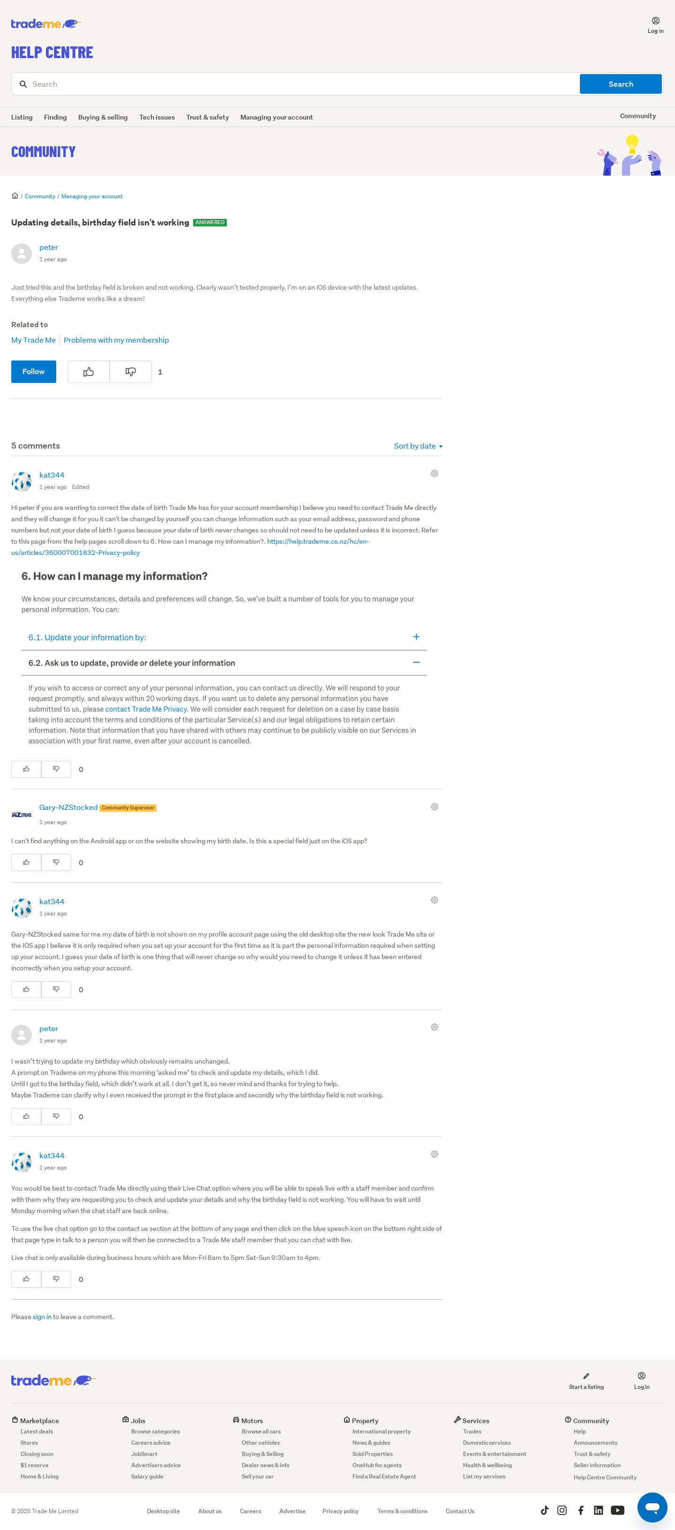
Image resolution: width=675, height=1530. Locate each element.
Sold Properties (372, 1454)
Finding (55, 116)
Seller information (597, 1465)
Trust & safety (207, 116)
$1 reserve (35, 1465)
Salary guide (147, 1476)
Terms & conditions (402, 1511)
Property (361, 1420)
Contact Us (460, 1511)
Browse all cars (261, 1431)
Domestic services (487, 1443)
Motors (247, 1420)
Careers (250, 1511)
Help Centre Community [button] (605, 1477)
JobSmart (144, 1454)
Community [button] (638, 115)
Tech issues (157, 116)
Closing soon (37, 1454)
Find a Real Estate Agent (384, 1476)
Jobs (133, 1420)
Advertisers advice (156, 1465)
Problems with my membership (116, 340)
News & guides (371, 1443)
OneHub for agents (377, 1465)
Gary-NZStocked (69, 807)
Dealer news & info (266, 1465)
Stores (29, 1443)
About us (210, 1511)
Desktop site (163, 1511)
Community (43, 151)
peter (48, 247)
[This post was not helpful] (131, 371)
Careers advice (151, 1443)
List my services (484, 1476)
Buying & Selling (263, 1454)
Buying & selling (103, 116)
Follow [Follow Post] (33, 371)
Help (580, 1431)
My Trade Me (33, 340)
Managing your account (276, 116)
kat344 (52, 475)
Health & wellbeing (487, 1465)
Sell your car (258, 1476)
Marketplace (35, 1420)
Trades (472, 1431)
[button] (650, 24)
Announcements (595, 1443)
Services (471, 1420)
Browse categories (155, 1431)
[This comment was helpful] (26, 769)
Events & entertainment (494, 1454)
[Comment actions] (436, 473)
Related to (29, 325)
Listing (22, 116)
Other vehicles (261, 1443)
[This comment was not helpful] (56, 769)
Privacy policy (340, 1511)
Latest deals (37, 1431)
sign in (42, 1316)
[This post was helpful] (89, 371)
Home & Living (40, 1476)
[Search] (337, 84)
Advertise (292, 1511)
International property (381, 1431)
